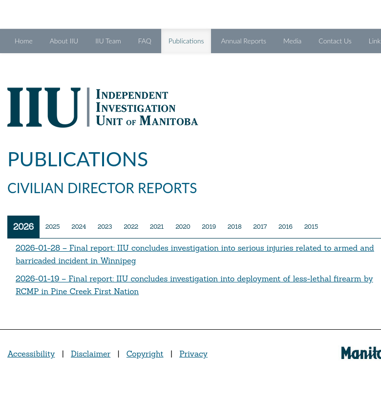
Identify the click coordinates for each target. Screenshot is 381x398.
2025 (52, 226)
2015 (311, 226)
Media (292, 41)
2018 (235, 226)
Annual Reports (243, 41)
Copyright (145, 353)
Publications (190, 40)
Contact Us (334, 41)
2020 (182, 226)
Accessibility (31, 353)
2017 (260, 226)
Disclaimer (90, 353)
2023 (105, 226)
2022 (131, 226)
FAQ (144, 41)
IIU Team (108, 41)
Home (24, 41)
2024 (78, 226)
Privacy (193, 353)
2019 (209, 226)
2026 (23, 226)
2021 (157, 226)
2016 (285, 226)
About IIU (64, 41)
